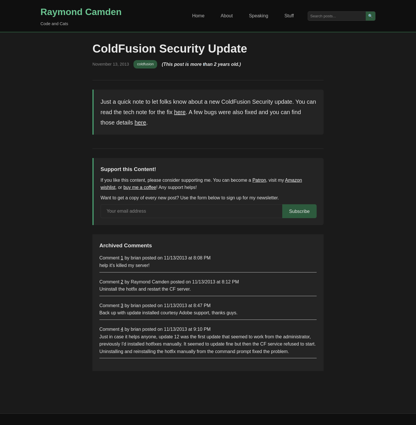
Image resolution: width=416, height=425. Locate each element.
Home (198, 15)
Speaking (258, 15)
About (227, 15)
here (180, 112)
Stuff (289, 15)
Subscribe (299, 211)
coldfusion (145, 64)
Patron (259, 180)
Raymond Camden (81, 12)
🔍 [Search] (370, 16)
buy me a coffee (139, 187)
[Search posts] (337, 16)
